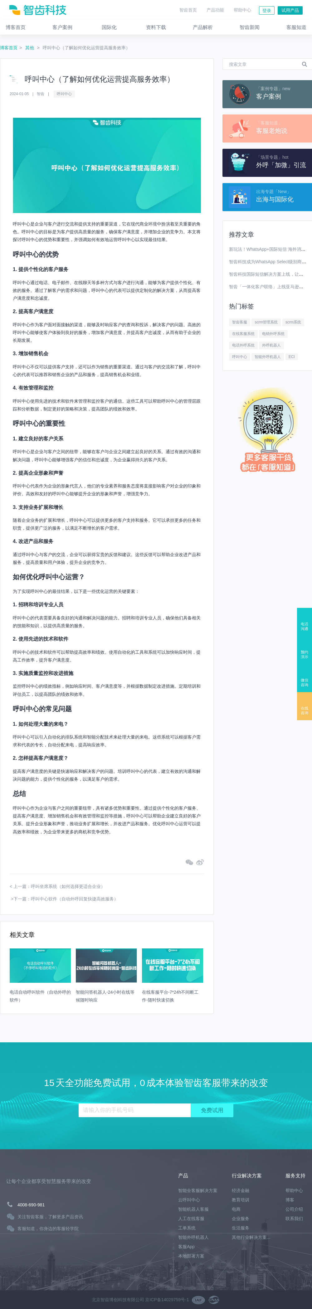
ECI (292, 357)
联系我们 (294, 1218)
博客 (289, 1199)
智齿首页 (188, 9)
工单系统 (187, 1227)
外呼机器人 (271, 345)
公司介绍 (294, 1209)
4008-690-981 (31, 1204)
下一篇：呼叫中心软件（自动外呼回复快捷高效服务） (65, 898)
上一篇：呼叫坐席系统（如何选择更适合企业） (59, 886)
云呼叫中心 (189, 1199)
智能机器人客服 (193, 1209)
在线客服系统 (243, 334)
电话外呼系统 (243, 345)
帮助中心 (242, 9)
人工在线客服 (191, 1218)
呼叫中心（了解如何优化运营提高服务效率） (86, 47)
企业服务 (240, 1218)
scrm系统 (293, 322)
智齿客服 (239, 322)
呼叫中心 (64, 94)
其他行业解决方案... (251, 1237)
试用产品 (290, 10)
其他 (30, 47)
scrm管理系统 (266, 322)
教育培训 (240, 1199)
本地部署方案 (191, 1255)
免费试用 (212, 1110)
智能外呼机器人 (268, 357)
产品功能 (215, 9)
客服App (186, 1246)
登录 (266, 10)
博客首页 (8, 47)
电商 (236, 1209)
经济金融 (240, 1190)
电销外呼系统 (273, 334)
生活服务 (240, 1227)
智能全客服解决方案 (197, 1190)
